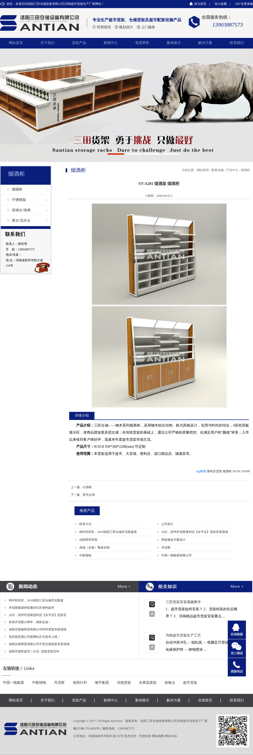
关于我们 (47, 43)
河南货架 (124, 683)
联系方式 (85, 524)
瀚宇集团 (102, 683)
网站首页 (16, 43)
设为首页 (200, 4)
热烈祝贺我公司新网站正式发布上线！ (34, 637)
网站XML (171, 736)
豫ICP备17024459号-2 (88, 728)
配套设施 (218, 170)
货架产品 (79, 43)
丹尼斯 (165, 547)
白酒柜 (87, 487)
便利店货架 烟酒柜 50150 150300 (228, 471)
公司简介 (167, 524)
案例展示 (174, 43)
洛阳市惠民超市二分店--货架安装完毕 (34, 651)
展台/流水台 (21, 220)
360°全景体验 (244, 4)
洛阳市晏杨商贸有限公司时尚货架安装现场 (37, 629)
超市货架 (190, 683)
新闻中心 (111, 43)
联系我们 (237, 43)
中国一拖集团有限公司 (176, 555)
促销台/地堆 (21, 210)
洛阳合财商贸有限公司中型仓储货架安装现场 (39, 644)
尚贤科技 (145, 736)
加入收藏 (221, 4)
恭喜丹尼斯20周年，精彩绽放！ (30, 622)
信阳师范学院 (88, 539)
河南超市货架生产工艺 (183, 635)
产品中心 (232, 170)
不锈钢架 (19, 200)
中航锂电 (85, 555)
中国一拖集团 (13, 683)
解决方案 (205, 43)
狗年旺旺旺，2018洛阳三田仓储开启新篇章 (108, 532)
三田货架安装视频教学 (183, 602)
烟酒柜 (17, 189)
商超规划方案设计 (173, 539)
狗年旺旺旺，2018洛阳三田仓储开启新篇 (36, 600)
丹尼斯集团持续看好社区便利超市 (31, 607)
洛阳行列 (80, 683)
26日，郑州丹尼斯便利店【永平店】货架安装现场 (194, 532)
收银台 (170, 683)
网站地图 (158, 736)
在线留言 (205, 700)
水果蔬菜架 (148, 683)
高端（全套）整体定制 (94, 547)
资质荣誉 (142, 43)
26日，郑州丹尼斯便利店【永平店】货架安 (37, 615)
